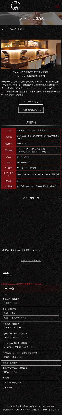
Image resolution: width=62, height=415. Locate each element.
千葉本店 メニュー (12, 303)
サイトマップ (8, 388)
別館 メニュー (10, 313)
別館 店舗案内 (9, 309)
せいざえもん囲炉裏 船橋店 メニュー (21, 347)
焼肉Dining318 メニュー (14, 357)
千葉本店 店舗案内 (11, 299)
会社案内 (6, 378)
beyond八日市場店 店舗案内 (15, 334)
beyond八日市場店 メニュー (16, 337)
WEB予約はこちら (31, 110)
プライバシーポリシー (12, 383)
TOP (2, 29)
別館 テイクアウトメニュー (16, 318)
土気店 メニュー (11, 372)
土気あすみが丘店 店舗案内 (15, 368)
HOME (5, 294)
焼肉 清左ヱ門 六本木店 (31, 261)
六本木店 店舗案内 (11, 324)
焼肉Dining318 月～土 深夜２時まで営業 (20, 353)
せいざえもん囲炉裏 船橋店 (15, 343)
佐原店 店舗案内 (10, 363)
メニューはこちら (31, 102)
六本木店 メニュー (12, 328)
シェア (6, 273)
